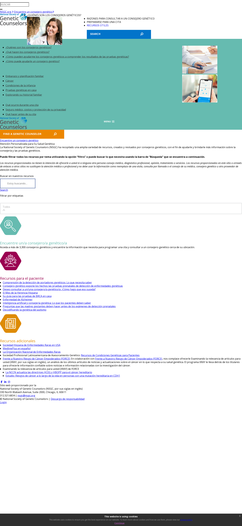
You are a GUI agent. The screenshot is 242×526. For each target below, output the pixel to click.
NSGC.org (6, 11)
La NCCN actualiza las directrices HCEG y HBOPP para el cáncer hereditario (49, 372)
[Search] (17, 183)
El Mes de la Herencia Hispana (20, 292)
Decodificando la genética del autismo (24, 309)
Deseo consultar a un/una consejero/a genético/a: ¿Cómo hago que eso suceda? (49, 289)
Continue (119, 523)
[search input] (14, 4)
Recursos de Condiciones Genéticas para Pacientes (110, 355)
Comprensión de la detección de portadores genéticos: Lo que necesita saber (47, 282)
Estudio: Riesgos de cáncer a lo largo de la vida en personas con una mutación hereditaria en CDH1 (63, 375)
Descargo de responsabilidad (67, 399)
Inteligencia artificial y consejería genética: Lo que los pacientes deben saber (47, 303)
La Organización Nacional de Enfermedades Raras (32, 352)
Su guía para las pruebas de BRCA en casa (27, 296)
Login (3, 402)
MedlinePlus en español (17, 348)
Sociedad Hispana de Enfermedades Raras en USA (31, 345)
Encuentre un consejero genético (34, 11)
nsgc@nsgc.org (26, 395)
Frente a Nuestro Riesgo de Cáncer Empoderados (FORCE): (36, 358)
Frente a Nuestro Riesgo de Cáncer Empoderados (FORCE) (128, 358)
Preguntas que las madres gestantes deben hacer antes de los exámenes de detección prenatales (59, 306)
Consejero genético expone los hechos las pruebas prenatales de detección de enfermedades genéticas (63, 286)
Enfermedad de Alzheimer (18, 299)
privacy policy (186, 519)
